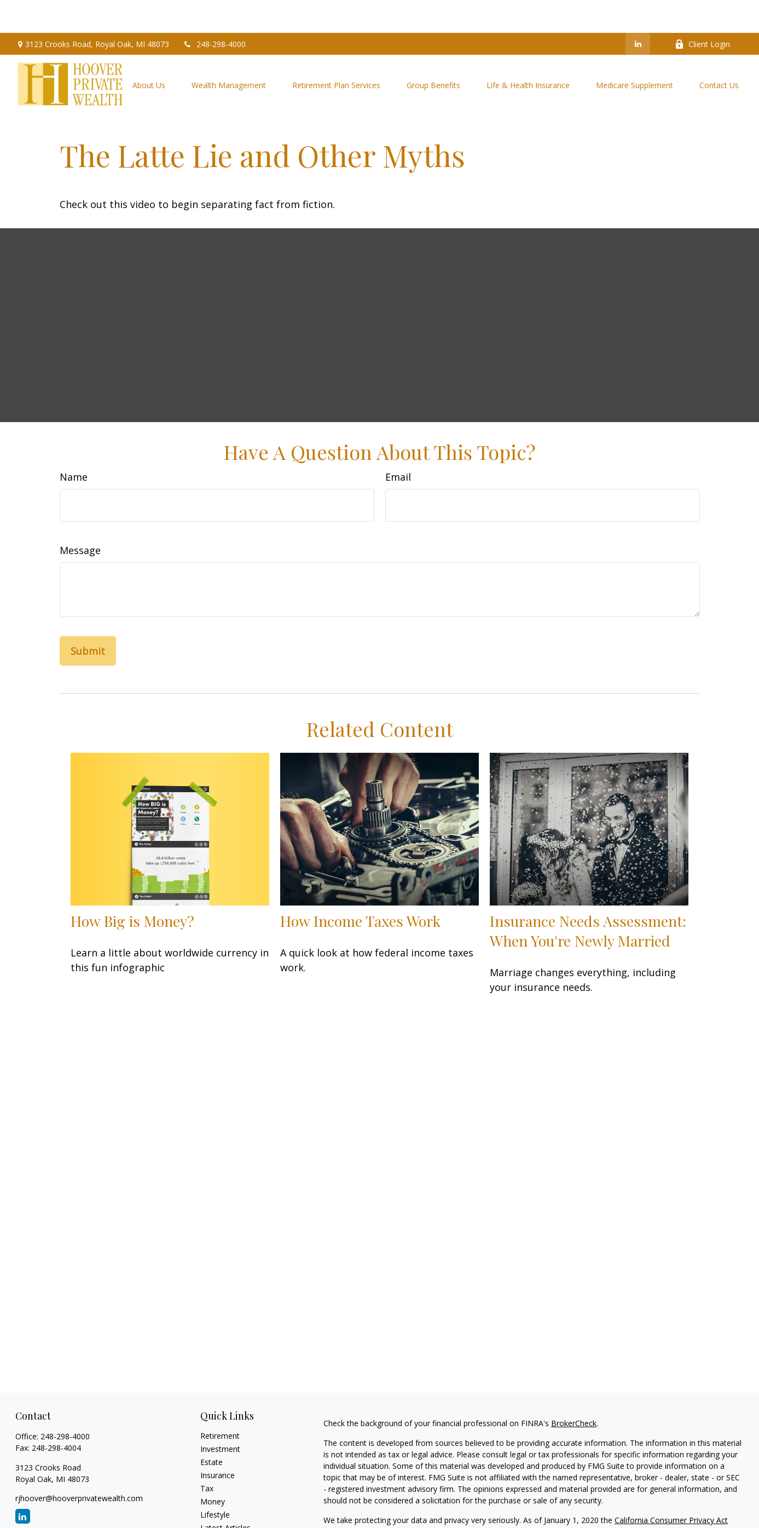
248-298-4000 (214, 11)
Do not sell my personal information (670, 1499)
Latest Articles (225, 1495)
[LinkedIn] (637, 11)
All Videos (217, 1508)
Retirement (220, 1403)
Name (74, 444)
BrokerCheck (573, 1390)
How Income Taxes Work (360, 888)
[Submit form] (88, 618)
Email (398, 444)
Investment (220, 1416)
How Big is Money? (132, 888)
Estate (211, 1429)
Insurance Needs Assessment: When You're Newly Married (588, 898)
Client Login (702, 11)
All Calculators (225, 1521)
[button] (149, 51)
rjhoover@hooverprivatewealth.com (79, 1465)
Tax (206, 1455)
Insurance (217, 1442)
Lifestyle (215, 1482)
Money (212, 1468)
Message (80, 517)
